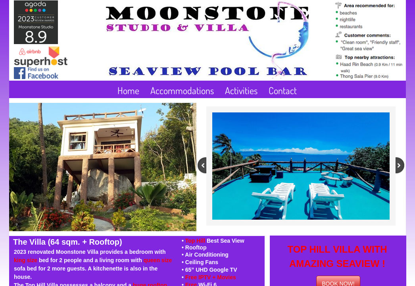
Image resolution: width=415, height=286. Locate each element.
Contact (283, 90)
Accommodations (182, 90)
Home (128, 90)
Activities (241, 90)
